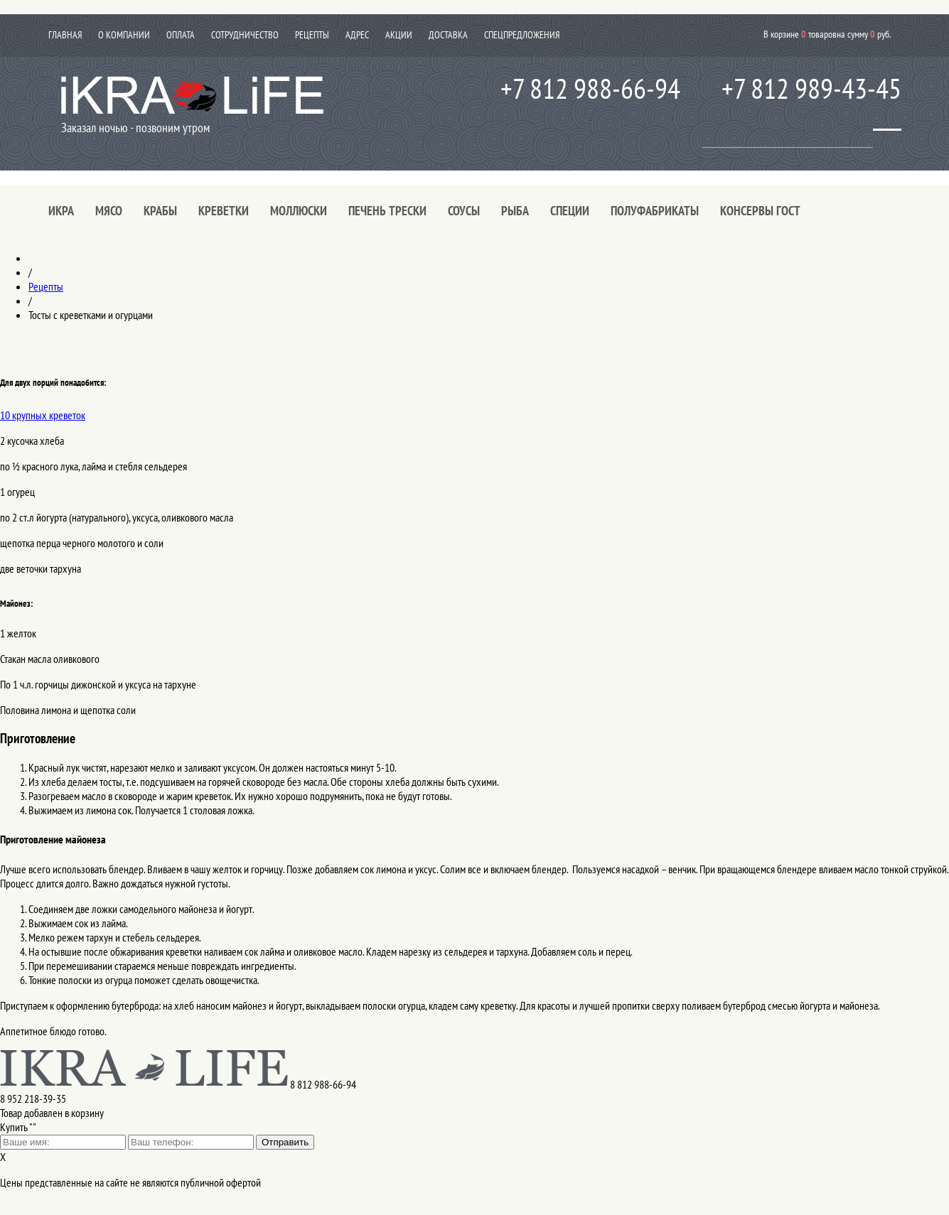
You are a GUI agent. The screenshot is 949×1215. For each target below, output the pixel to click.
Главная (65, 34)
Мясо (108, 210)
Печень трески (387, 210)
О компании (124, 34)
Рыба (515, 210)
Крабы (160, 210)
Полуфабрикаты (655, 210)
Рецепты (312, 34)
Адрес (357, 34)
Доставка (448, 34)
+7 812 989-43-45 (811, 88)
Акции (398, 34)
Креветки (223, 210)
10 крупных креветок (42, 415)
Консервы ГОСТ (760, 210)
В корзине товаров (827, 33)
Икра (61, 210)
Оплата (180, 34)
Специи (569, 210)
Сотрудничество (245, 34)
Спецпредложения (521, 34)
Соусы (464, 210)
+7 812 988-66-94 (590, 88)
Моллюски (298, 210)
